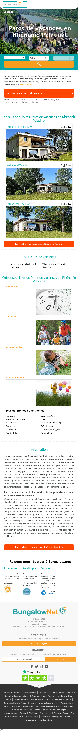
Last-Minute (12, 286)
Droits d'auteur (45, 713)
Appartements (44, 692)
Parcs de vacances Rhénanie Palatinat (26, 710)
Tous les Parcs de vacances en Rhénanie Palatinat (39, 243)
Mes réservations (45, 720)
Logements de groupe (67, 692)
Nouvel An (11, 422)
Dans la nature (12, 429)
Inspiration (36, 8)
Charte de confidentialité (13, 717)
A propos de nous (10, 713)
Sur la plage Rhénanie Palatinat (16, 696)
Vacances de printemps (51, 422)
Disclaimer (33, 713)
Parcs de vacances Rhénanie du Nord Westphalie (54, 706)
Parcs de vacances (9, 10)
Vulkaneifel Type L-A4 (18, 203)
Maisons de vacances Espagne (54, 710)
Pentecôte (10, 416)
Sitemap (23, 713)
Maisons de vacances (12, 692)
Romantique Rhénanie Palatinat (15, 703)
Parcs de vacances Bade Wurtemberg (44, 703)
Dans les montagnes (50, 429)
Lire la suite (26, 84)
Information (54, 8)
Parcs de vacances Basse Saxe (22, 706)
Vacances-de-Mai (14, 347)
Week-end (11, 316)
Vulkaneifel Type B (17, 165)
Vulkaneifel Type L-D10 (19, 126)
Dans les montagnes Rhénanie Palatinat (29, 699)
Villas (55, 692)
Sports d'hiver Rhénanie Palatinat (58, 699)
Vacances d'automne (15, 419)
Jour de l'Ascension (15, 377)
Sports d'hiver (12, 433)
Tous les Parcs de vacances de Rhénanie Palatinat (39, 547)
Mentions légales (31, 717)
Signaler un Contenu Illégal (64, 713)
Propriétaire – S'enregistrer (51, 717)
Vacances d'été (48, 416)
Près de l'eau (47, 426)
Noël (43, 419)
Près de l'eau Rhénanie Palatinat (42, 696)
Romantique (46, 433)
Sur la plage (11, 426)
